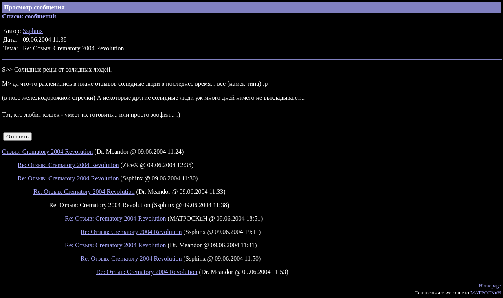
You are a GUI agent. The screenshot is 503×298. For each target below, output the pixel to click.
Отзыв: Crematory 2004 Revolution (47, 151)
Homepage (490, 286)
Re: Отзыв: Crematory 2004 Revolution (68, 165)
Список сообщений (29, 16)
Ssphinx (33, 31)
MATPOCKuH (485, 293)
